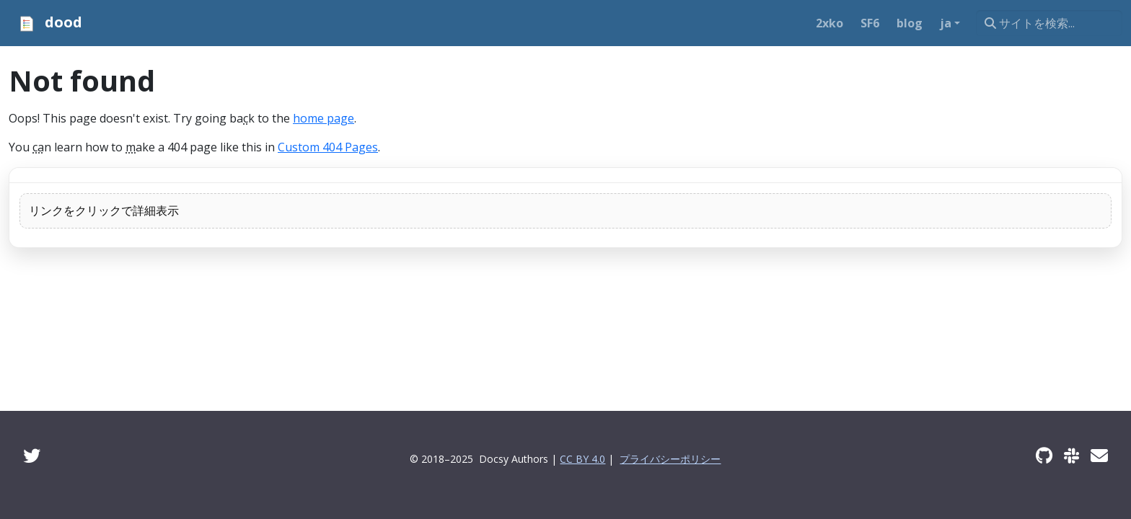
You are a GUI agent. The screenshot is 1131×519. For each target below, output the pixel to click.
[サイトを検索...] (1049, 23)
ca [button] (38, 147)
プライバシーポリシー (670, 459)
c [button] (245, 118)
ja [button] (945, 23)
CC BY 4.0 (582, 459)
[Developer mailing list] (1099, 455)
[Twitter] (31, 455)
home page (323, 118)
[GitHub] (1044, 455)
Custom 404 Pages (328, 147)
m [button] (131, 147)
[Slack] (1071, 455)
